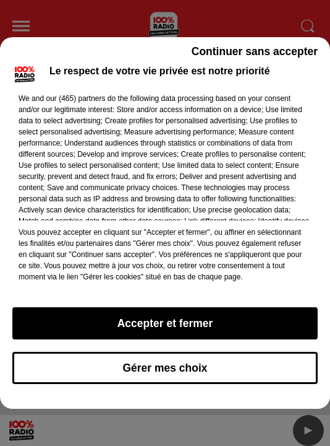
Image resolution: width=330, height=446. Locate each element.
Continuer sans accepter (255, 51)
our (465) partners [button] (75, 98)
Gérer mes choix (164, 368)
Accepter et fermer (165, 323)
